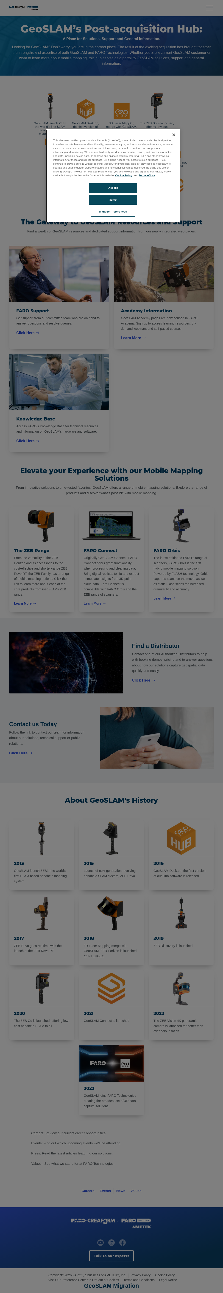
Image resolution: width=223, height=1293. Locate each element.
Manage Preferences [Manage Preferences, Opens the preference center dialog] (113, 211)
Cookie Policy (123, 175)
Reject (113, 199)
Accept (113, 187)
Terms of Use (147, 175)
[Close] (174, 135)
